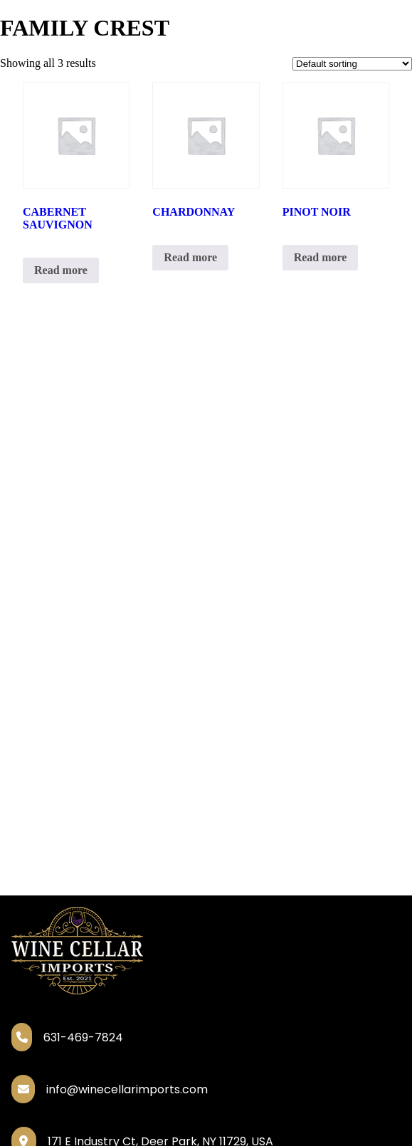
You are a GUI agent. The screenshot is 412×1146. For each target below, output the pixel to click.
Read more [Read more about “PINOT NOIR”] (320, 257)
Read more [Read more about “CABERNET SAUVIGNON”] (61, 270)
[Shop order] (352, 63)
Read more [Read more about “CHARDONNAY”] (190, 257)
